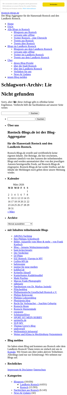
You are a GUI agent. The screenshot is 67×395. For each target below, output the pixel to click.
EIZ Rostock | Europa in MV (28, 258)
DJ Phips (18, 255)
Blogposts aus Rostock (25, 32)
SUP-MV (18, 323)
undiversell (19, 328)
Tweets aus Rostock (24, 40)
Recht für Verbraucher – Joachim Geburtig (35, 303)
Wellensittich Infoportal (26, 331)
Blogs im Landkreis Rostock (22, 46)
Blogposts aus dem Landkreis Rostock (33, 49)
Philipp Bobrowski (23, 295)
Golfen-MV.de (21, 261)
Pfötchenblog (20, 289)
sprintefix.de (20, 320)
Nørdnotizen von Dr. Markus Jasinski (32, 286)
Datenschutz (40, 369)
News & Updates (22, 74)
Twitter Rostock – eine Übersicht (30, 37)
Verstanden (53, 4)
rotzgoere (18, 311)
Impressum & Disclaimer (20, 369)
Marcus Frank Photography (27, 281)
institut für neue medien (26, 267)
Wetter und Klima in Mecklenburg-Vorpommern (38, 334)
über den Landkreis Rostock (28, 68)
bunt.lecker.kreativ (23, 250)
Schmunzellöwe (22, 314)
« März (11, 211)
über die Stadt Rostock (25, 66)
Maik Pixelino (21, 278)
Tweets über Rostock (24, 43)
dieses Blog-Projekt (24, 63)
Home (11, 23)
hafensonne (19, 264)
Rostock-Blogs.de (10, 13)
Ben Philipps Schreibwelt (26, 238)
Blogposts (19, 381)
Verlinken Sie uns (22, 71)
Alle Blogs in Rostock (19, 29)
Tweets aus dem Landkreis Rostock (31, 57)
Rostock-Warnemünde (25, 309)
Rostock (24, 387)
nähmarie (18, 283)
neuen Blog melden (17, 77)
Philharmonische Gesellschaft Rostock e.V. (35, 292)
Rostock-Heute (21, 306)
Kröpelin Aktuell (22, 272)
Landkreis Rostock (29, 384)
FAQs (10, 26)
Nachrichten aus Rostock (26, 390)
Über (10, 60)
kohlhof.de (19, 269)
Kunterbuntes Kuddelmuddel (28, 275)
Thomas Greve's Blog (25, 326)
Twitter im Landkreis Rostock (29, 54)
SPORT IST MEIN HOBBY (28, 317)
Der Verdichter (21, 253)
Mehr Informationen (29, 8)
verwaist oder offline (24, 35)
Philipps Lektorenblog (25, 297)
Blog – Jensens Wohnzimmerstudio (31, 247)
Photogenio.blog (22, 300)
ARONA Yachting (23, 236)
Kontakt (12, 352)
